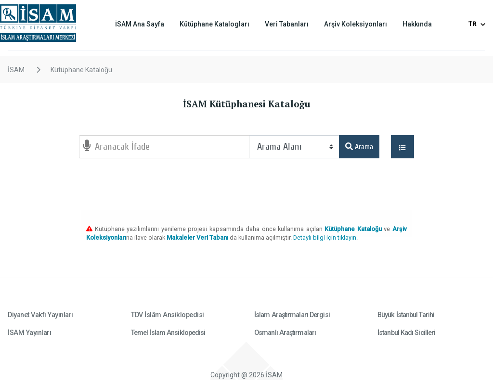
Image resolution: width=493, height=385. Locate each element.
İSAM (16, 70)
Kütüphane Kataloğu (81, 70)
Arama (359, 147)
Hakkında (417, 24)
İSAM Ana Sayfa (139, 24)
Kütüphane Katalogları (214, 24)
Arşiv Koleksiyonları (355, 24)
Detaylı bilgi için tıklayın (324, 237)
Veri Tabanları (287, 24)
